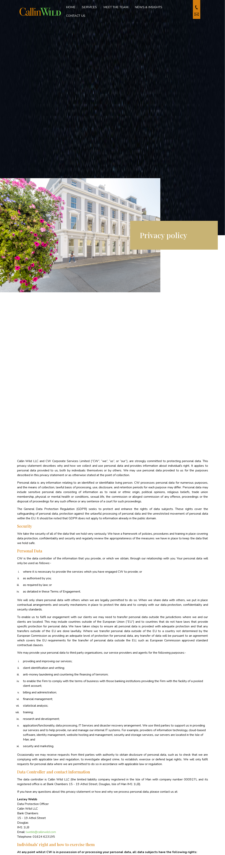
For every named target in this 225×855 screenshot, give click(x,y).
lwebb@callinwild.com (41, 832)
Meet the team (115, 7)
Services (89, 7)
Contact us (75, 16)
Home (70, 7)
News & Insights (148, 7)
